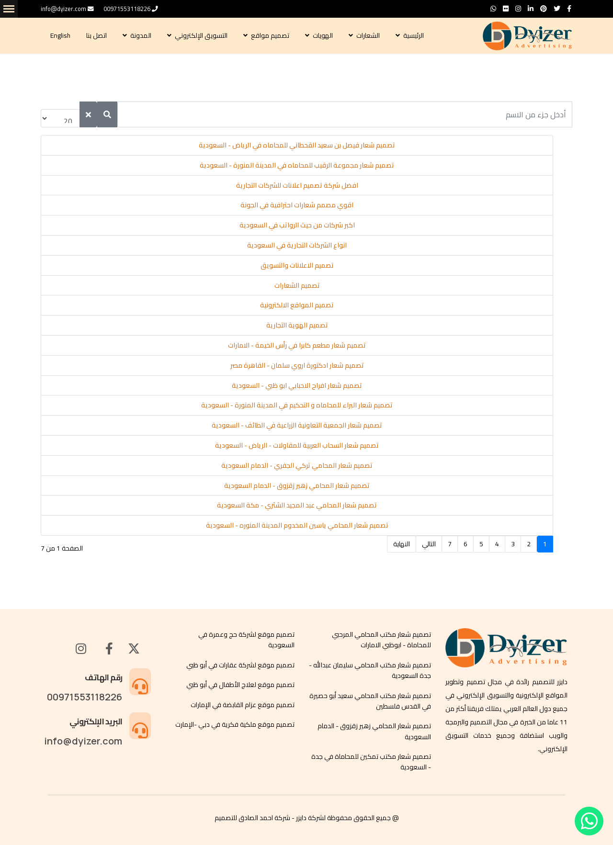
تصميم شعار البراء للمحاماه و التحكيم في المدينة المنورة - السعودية (297, 405)
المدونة (141, 35)
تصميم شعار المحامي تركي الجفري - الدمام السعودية (297, 465)
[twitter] (557, 8)
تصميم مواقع (271, 35)
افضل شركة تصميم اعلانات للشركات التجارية (297, 185)
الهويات (323, 35)
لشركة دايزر (311, 817)
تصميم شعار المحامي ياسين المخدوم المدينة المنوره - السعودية (297, 525)
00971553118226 (126, 8)
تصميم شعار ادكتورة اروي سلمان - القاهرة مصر (297, 365)
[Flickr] (506, 8)
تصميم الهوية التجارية (297, 325)
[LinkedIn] (531, 8)
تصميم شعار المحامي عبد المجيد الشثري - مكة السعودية (297, 505)
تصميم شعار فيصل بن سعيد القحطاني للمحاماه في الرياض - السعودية (297, 145)
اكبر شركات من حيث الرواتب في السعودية (297, 225)
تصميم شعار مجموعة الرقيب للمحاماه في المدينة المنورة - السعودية (297, 165)
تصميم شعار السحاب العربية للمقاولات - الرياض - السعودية (297, 445)
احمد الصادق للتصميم (244, 817)
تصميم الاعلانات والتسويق (297, 265)
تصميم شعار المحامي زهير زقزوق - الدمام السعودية (297, 485)
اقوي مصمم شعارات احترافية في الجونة (296, 205)
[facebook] (569, 8)
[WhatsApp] (493, 8)
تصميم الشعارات (297, 285)
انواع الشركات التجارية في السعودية (297, 245)
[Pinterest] (543, 8)
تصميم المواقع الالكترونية (297, 305)
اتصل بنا (97, 35)
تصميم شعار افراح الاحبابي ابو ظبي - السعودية (297, 385)
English (61, 35)
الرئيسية (414, 35)
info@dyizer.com (63, 8)
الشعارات (368, 35)
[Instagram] (518, 8)
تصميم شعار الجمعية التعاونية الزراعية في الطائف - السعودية (297, 425)
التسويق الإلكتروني (202, 35)
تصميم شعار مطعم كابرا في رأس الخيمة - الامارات (297, 345)
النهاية (401, 544)
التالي (429, 544)
